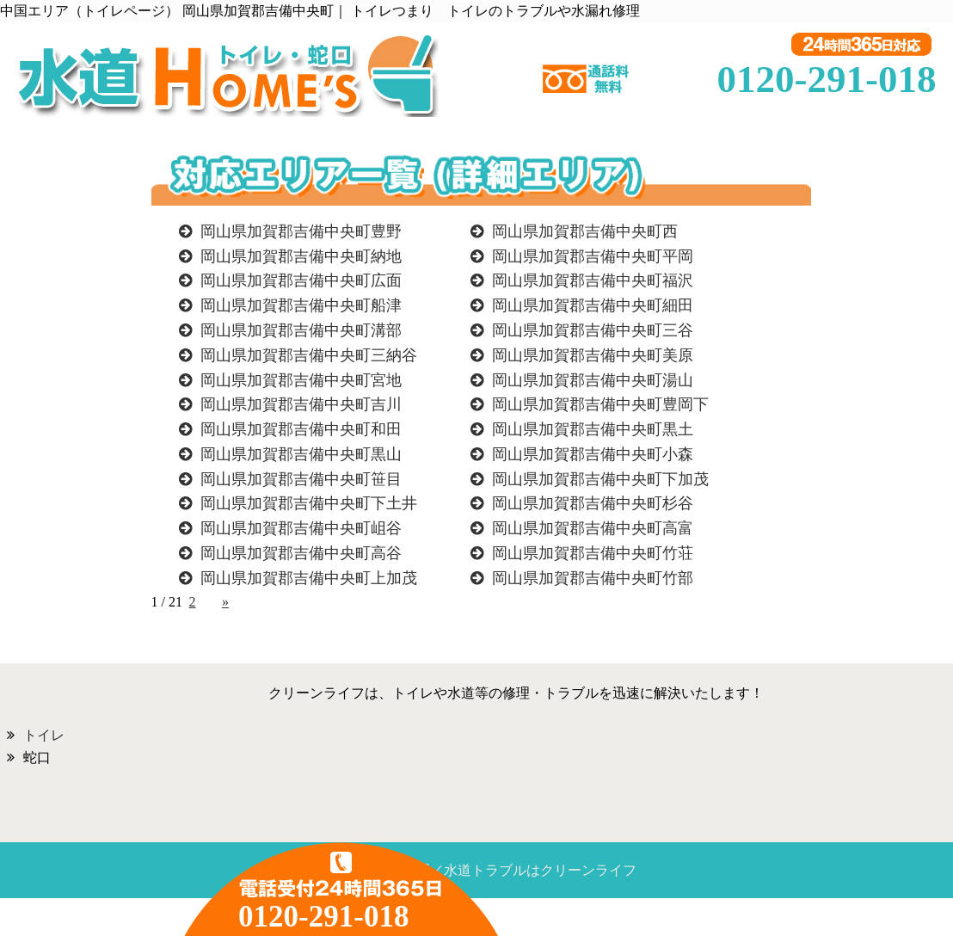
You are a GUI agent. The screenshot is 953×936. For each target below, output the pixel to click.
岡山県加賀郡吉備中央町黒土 (592, 429)
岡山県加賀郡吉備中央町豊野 (301, 231)
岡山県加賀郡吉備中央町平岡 (592, 256)
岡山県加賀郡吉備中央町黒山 (301, 454)
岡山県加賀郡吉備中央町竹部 (592, 578)
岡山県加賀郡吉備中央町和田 (301, 429)
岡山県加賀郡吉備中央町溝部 (301, 330)
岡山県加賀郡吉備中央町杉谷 (592, 503)
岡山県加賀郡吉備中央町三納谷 (308, 355)
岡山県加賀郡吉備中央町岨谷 (301, 528)
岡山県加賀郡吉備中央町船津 (301, 305)
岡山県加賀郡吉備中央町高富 (592, 528)
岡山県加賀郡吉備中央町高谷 (301, 553)
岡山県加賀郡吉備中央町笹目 (301, 479)
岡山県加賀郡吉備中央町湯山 (592, 380)
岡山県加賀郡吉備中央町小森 (592, 454)
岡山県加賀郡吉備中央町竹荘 (592, 553)
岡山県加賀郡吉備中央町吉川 (301, 404)
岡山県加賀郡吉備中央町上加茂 (308, 578)
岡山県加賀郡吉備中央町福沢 (592, 280)
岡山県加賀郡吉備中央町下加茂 (600, 479)
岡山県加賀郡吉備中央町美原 (592, 355)
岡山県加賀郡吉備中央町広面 (301, 280)
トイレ (44, 735)
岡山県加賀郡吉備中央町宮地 (301, 380)
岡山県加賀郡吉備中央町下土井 (308, 503)
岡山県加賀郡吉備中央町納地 (301, 256)
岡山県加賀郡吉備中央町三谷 (592, 330)
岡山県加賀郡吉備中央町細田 (592, 305)
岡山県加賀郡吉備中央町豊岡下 (600, 404)
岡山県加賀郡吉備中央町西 (585, 231)
